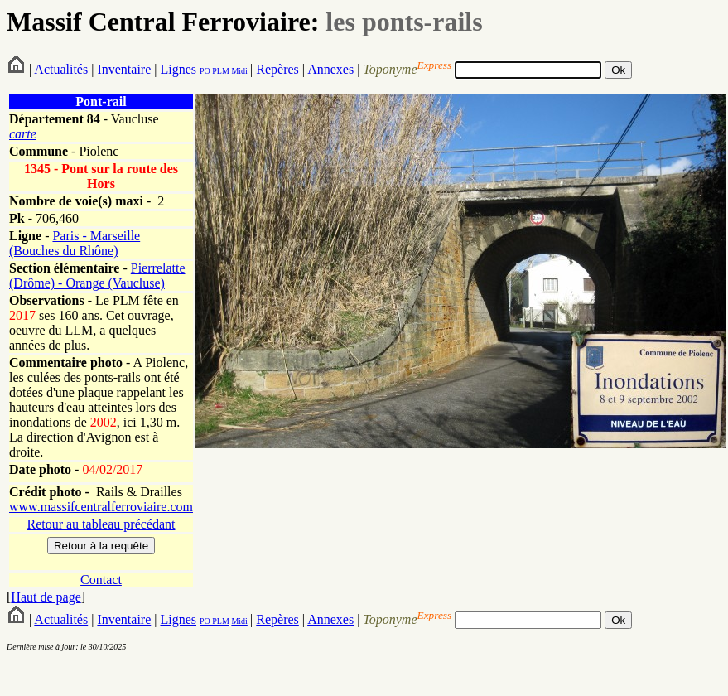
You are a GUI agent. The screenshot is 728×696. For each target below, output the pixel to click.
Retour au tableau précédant (101, 524)
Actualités (61, 69)
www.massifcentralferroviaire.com (101, 507)
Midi (239, 70)
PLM (219, 70)
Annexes (330, 69)
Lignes (178, 69)
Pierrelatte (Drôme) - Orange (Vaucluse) (97, 275)
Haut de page (45, 597)
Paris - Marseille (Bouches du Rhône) (74, 243)
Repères (277, 69)
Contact (101, 580)
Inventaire (124, 69)
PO (205, 70)
